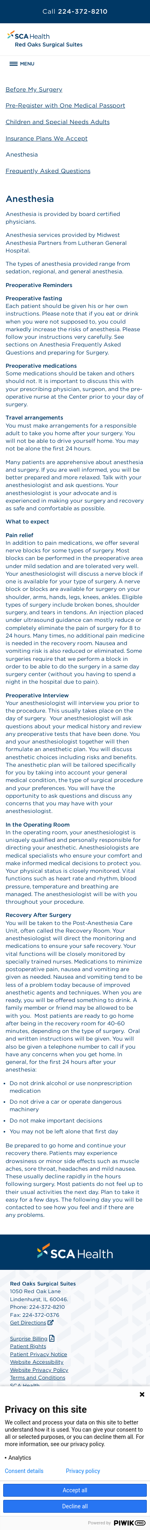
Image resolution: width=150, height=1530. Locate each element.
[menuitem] (75, 1251)
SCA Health (25, 1386)
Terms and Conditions (37, 1378)
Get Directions (28, 1323)
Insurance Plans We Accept (47, 138)
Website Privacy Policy (39, 1370)
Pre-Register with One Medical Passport (65, 105)
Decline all (75, 1506)
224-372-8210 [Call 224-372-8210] (75, 11)
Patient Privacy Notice (38, 1354)
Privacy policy (83, 1471)
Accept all (75, 1490)
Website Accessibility (37, 1362)
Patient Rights (28, 1346)
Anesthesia (22, 154)
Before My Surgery (34, 89)
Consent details (24, 1471)
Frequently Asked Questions (48, 171)
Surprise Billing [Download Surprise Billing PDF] (33, 1339)
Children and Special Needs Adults (58, 122)
